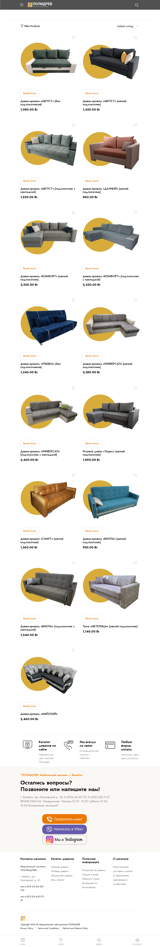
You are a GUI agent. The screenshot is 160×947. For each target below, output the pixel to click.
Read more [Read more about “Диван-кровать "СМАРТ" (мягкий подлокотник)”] (29, 531)
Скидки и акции (90, 874)
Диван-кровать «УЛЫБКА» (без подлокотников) (40, 365)
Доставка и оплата (122, 871)
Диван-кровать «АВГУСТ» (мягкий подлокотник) (104, 102)
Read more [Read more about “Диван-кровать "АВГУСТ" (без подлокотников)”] (29, 93)
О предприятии (121, 875)
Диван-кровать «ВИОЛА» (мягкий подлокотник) (104, 540)
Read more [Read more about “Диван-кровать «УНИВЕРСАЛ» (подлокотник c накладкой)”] (29, 443)
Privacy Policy (26, 928)
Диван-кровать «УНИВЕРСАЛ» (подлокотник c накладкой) (40, 453)
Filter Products (30, 26)
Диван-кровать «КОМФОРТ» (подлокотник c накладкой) (111, 278)
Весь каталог (57, 880)
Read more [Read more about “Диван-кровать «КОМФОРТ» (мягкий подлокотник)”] (29, 268)
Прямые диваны (59, 867)
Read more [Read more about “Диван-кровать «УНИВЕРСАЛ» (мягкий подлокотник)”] (92, 356)
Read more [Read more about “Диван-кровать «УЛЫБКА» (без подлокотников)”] (29, 356)
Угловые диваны (59, 871)
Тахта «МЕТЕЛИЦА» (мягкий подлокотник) (110, 626)
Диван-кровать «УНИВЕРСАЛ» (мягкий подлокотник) (107, 365)
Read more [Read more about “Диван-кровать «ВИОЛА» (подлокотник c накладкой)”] (29, 618)
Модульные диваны (61, 875)
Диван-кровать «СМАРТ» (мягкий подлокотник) (41, 540)
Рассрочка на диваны (93, 870)
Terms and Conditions (48, 928)
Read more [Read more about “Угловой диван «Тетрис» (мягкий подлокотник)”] (92, 443)
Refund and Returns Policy (75, 928)
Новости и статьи (91, 879)
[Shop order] (128, 26)
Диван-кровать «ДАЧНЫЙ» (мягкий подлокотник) (105, 190)
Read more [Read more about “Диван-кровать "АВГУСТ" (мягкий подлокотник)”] (92, 93)
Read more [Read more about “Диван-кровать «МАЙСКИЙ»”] (29, 706)
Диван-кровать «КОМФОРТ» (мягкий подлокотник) (44, 278)
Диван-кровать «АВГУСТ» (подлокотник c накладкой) (47, 190)
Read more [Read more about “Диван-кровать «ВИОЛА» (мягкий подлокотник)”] (92, 531)
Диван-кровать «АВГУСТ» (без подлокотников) (40, 102)
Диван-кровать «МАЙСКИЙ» (39, 714)
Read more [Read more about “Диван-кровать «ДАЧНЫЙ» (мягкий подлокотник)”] (92, 181)
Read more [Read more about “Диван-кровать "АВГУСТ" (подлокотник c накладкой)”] (29, 181)
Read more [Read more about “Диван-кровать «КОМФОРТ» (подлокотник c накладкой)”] (92, 268)
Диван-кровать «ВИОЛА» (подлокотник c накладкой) (47, 628)
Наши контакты (121, 867)
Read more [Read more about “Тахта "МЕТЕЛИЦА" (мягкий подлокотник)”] (92, 618)
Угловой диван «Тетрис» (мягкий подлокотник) (104, 453)
